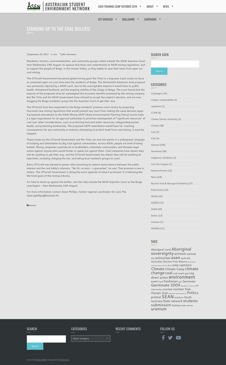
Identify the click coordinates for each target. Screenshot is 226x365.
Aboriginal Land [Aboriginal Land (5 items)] (161, 249)
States (154, 215)
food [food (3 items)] (161, 281)
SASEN (155, 202)
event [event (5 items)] (154, 281)
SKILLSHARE (128, 19)
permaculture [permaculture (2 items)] (181, 293)
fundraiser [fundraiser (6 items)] (171, 281)
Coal (153, 132)
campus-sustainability (162, 99)
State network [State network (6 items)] (172, 301)
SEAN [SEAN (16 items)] (168, 297)
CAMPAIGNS (150, 19)
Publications (157, 189)
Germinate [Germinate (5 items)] (189, 281)
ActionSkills (41, 360)
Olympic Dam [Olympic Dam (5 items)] (159, 293)
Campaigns (156, 93)
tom (55, 54)
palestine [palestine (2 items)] (172, 293)
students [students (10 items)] (190, 300)
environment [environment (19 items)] (182, 277)
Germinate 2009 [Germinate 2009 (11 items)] (165, 285)
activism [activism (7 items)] (180, 253)
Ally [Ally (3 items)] (153, 258)
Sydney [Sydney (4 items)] (176, 305)
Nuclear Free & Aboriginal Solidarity (169, 183)
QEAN (154, 196)
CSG (153, 138)
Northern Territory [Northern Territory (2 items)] (188, 286)
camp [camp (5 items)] (175, 265)
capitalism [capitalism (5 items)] (185, 265)
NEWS (166, 6)
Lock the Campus (159, 164)
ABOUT (149, 6)
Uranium (155, 222)
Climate (155, 125)
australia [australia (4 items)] (186, 258)
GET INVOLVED (105, 19)
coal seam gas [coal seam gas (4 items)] (181, 273)
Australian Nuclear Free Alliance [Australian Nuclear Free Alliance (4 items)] (169, 261)
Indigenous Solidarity (162, 157)
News (154, 177)
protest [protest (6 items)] (156, 297)
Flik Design (64, 360)
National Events (159, 170)
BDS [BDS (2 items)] (169, 265)
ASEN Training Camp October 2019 (117, 6)
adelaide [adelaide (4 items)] (191, 254)
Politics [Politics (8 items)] (192, 292)
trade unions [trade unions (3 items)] (187, 305)
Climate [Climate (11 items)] (157, 268)
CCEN (154, 112)
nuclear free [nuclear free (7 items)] (182, 289)
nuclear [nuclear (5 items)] (168, 289)
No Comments (69, 54)
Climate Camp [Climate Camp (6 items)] (174, 269)
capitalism (156, 106)
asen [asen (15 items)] (175, 257)
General (32, 205)
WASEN (155, 228)
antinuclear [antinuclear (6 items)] (162, 258)
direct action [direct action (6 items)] (159, 277)
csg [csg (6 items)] (191, 273)
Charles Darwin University (164, 119)
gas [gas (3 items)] (180, 281)
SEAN (154, 209)
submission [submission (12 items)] (161, 304)
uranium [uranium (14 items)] (159, 309)
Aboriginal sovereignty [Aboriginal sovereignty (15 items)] (171, 251)
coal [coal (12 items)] (168, 272)
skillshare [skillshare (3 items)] (178, 297)
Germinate (156, 151)
